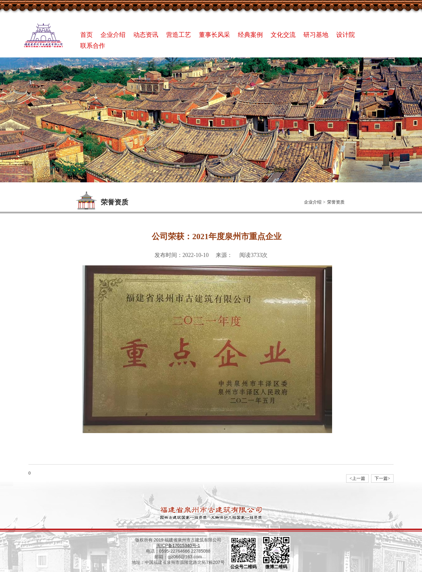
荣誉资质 (336, 202)
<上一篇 (357, 478)
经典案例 (250, 34)
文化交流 (283, 34)
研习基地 (315, 34)
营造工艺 (178, 34)
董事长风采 (214, 34)
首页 (86, 34)
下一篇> (382, 478)
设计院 (345, 34)
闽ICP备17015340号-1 (178, 545)
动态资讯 (145, 34)
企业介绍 (113, 34)
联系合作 (92, 45)
